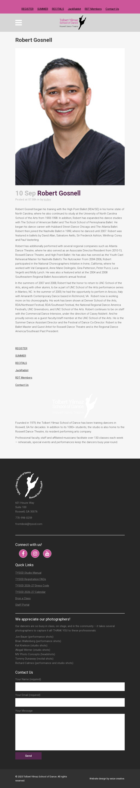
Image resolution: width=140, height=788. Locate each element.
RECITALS (58, 9)
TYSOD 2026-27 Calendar (30, 592)
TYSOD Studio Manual (28, 572)
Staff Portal (22, 604)
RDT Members (93, 9)
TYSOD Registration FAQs (30, 579)
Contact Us (112, 9)
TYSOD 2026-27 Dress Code (32, 585)
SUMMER (42, 9)
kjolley (48, 199)
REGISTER (28, 9)
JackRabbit (74, 9)
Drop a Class (23, 598)
